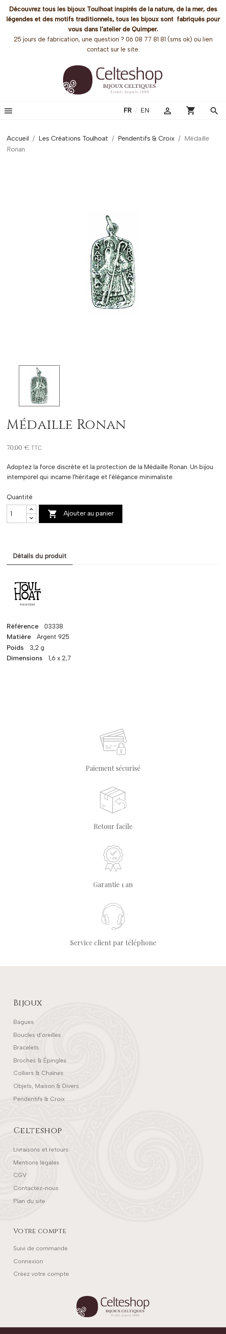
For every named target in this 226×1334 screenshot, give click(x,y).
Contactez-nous (35, 1188)
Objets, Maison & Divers (46, 1086)
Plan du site (29, 1201)
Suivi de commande (40, 1248)
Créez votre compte (41, 1274)
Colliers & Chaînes (38, 1073)
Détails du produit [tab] (39, 556)
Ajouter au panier (81, 514)
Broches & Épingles (39, 1060)
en (144, 110)
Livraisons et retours (41, 1149)
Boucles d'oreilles (37, 1035)
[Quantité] (17, 514)
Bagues (23, 1022)
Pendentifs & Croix (39, 1099)
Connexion (28, 1261)
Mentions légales (36, 1162)
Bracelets (26, 1047)
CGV (19, 1175)
